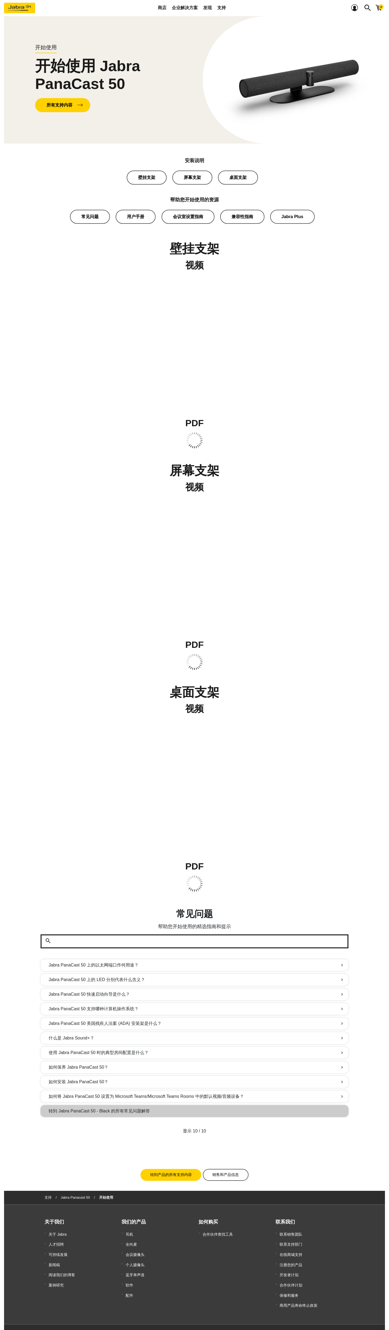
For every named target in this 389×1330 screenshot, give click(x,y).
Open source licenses (289, 1320)
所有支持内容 (59, 105)
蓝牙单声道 (135, 1264)
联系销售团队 (291, 1231)
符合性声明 (257, 1315)
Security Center (259, 1320)
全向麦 (131, 1239)
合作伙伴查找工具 (218, 1231)
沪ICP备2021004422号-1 (139, 1315)
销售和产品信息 (225, 1173)
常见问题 (90, 216)
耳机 (129, 1231)
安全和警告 (297, 1315)
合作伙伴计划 (291, 1272)
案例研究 (56, 1272)
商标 (217, 1315)
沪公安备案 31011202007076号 (185, 1315)
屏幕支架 (192, 177)
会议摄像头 (135, 1247)
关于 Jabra (58, 1231)
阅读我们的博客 (62, 1264)
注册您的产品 (291, 1256)
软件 (129, 1272)
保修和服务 (289, 1280)
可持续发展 (58, 1247)
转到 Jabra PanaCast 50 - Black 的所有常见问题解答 (99, 1111)
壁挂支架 (146, 177)
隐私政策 (276, 1315)
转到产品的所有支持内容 (171, 1173)
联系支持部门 (291, 1239)
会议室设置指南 (188, 216)
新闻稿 (54, 1256)
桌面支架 (238, 177)
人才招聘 (56, 1239)
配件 (129, 1280)
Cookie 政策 (234, 1315)
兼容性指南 (242, 216)
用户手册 (135, 216)
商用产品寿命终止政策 (298, 1288)
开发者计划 (289, 1264)
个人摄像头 (135, 1256)
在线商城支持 (291, 1247)
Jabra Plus (292, 216)
